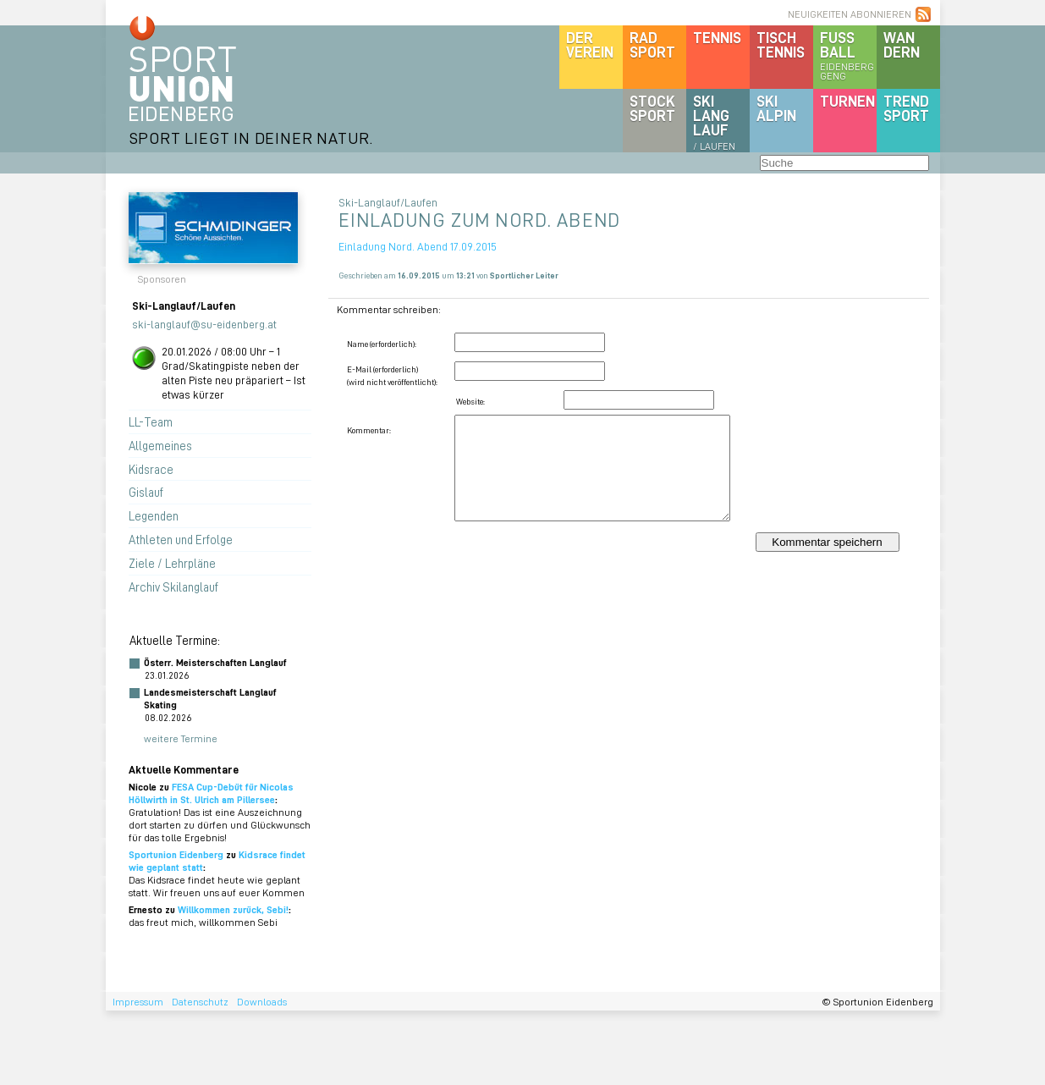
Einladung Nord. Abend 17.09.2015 (417, 246)
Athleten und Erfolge (181, 539)
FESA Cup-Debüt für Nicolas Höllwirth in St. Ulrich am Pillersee (211, 793)
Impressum (138, 1001)
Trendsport (906, 107)
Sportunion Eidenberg (176, 854)
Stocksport (652, 107)
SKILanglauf (714, 121)
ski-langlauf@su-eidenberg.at (204, 324)
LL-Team (151, 421)
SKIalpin (776, 107)
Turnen (847, 100)
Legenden (154, 515)
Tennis (717, 37)
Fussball (848, 55)
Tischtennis (780, 44)
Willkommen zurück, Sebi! (233, 909)
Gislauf (146, 491)
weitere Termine (180, 738)
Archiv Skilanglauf (173, 586)
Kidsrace (151, 468)
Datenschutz (200, 1001)
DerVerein (589, 44)
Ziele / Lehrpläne (172, 562)
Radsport (652, 44)
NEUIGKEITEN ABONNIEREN (849, 14)
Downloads (262, 1001)
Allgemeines (160, 445)
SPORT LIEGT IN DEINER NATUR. (251, 137)
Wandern (901, 44)
